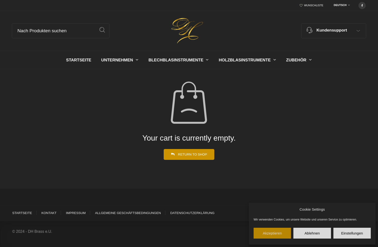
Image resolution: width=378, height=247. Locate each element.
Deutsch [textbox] (340, 5)
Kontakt (49, 213)
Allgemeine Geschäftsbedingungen (128, 213)
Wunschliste (313, 5)
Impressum (76, 213)
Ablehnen (312, 233)
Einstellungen (352, 233)
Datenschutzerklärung (192, 213)
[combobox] (341, 5)
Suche (102, 30)
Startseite (22, 213)
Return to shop (192, 154)
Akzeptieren (272, 233)
